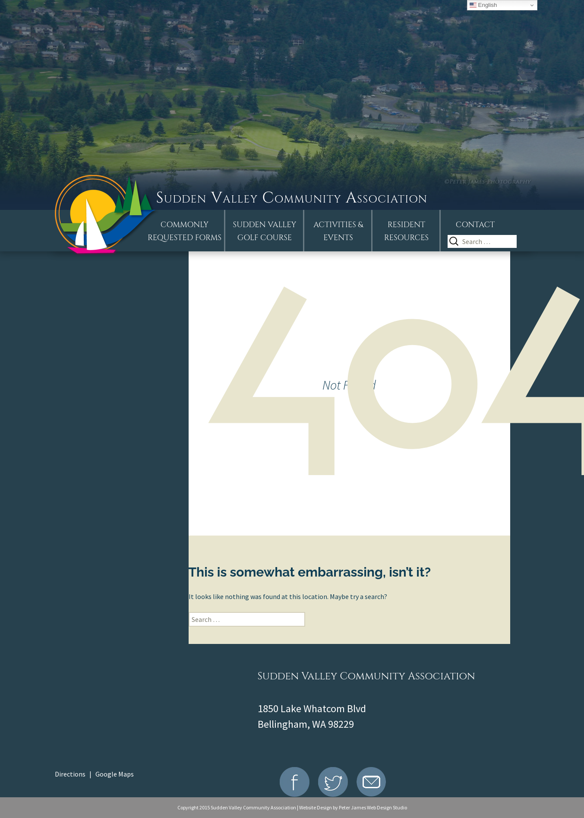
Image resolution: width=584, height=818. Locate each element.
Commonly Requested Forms (184, 231)
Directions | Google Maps (94, 774)
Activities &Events (338, 231)
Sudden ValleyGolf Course (265, 231)
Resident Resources (406, 231)
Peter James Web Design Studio (373, 807)
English (483, 5)
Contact (475, 224)
